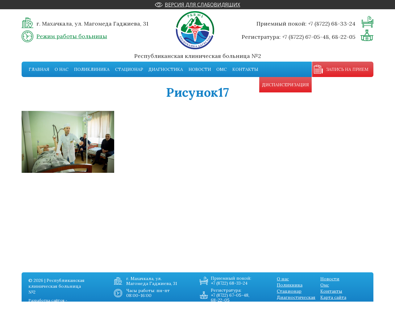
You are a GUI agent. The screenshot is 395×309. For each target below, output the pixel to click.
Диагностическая (296, 297)
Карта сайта (333, 297)
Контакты (245, 69)
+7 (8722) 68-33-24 (332, 23)
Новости (200, 69)
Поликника (289, 285)
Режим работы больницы (71, 36)
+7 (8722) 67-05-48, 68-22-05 (319, 36)
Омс (221, 69)
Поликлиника (92, 69)
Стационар (129, 69)
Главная (39, 69)
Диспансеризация (285, 84)
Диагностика (165, 69)
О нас (62, 69)
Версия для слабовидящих (202, 4)
